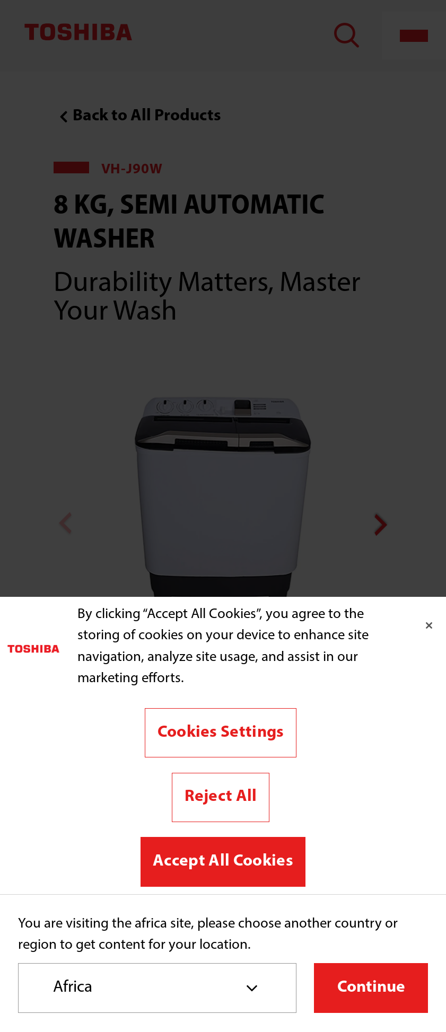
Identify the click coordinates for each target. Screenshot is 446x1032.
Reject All (221, 796)
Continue (371, 987)
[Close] (429, 625)
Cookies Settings (221, 732)
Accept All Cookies (223, 861)
